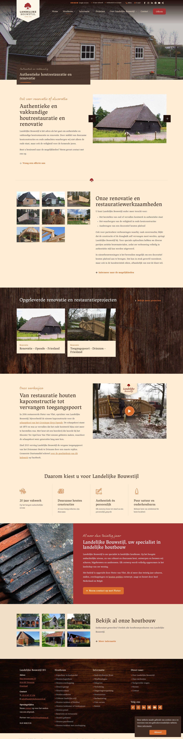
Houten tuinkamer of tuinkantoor (70, 706)
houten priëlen (116, 589)
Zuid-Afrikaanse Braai (103, 675)
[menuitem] (55, 11)
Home (55, 12)
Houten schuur (62, 691)
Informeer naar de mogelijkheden (115, 273)
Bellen (129, 3)
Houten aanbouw (63, 694)
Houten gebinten (63, 718)
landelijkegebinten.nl (39, 717)
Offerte (159, 12)
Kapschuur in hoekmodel (66, 675)
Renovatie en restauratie (66, 714)
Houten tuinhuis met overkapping (70, 725)
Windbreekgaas (100, 679)
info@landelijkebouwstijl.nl (33, 699)
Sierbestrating (99, 698)
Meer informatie (106, 641)
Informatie (84, 12)
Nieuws (135, 687)
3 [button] (129, 139)
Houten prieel (61, 710)
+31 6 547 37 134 (28, 695)
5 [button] (136, 139)
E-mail (137, 3)
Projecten (100, 12)
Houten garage (62, 687)
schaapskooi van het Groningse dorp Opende (41, 423)
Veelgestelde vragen (140, 683)
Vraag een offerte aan (32, 163)
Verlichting (98, 687)
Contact (144, 12)
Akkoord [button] (157, 732)
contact (28, 708)
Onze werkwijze (138, 679)
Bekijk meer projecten (148, 301)
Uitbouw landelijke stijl (65, 698)
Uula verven (99, 702)
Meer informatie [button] (144, 726)
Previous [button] (92, 118)
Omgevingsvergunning (103, 691)
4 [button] (132, 139)
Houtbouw (68, 12)
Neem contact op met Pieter (103, 603)
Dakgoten (97, 683)
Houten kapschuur (63, 679)
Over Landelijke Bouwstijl (122, 12)
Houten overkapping (64, 683)
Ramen (96, 706)
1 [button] (121, 139)
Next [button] (167, 118)
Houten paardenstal (64, 721)
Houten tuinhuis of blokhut (67, 702)
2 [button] (125, 139)
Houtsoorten (99, 694)
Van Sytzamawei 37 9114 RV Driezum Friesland (28, 682)
